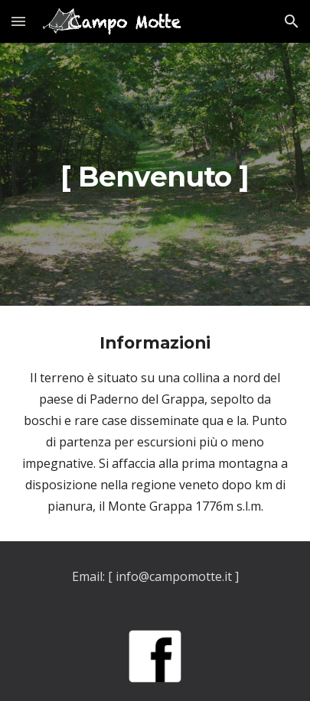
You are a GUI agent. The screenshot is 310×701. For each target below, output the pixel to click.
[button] (18, 21)
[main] (155, 174)
